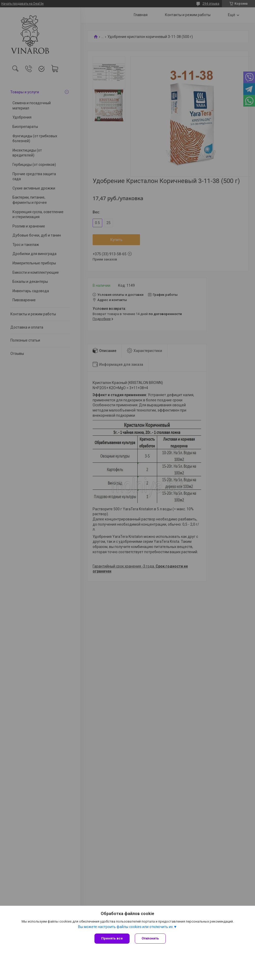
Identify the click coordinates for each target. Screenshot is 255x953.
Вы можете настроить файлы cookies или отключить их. (126, 927)
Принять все (112, 938)
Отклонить (150, 938)
